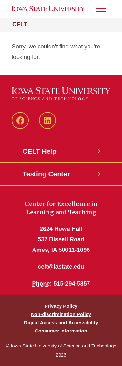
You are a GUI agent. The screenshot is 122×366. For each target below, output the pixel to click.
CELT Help (40, 151)
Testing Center (46, 174)
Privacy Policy (61, 306)
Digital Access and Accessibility (61, 322)
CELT (19, 24)
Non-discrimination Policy (61, 314)
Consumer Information (61, 330)
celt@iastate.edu (61, 267)
